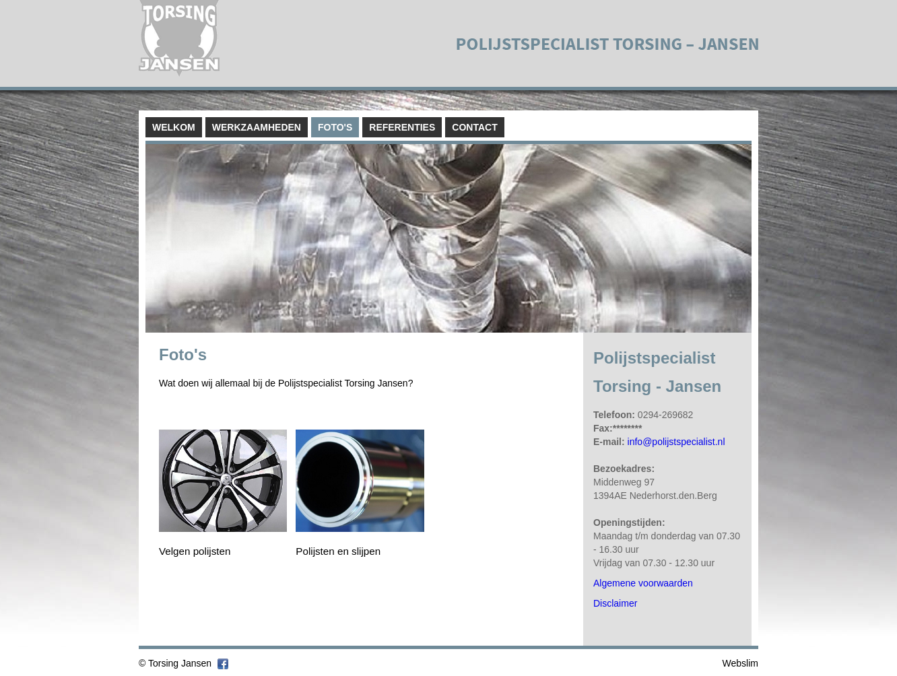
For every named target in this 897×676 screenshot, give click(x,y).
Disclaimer (615, 603)
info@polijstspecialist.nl (676, 441)
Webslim (740, 663)
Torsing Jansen (179, 663)
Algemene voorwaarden (643, 583)
